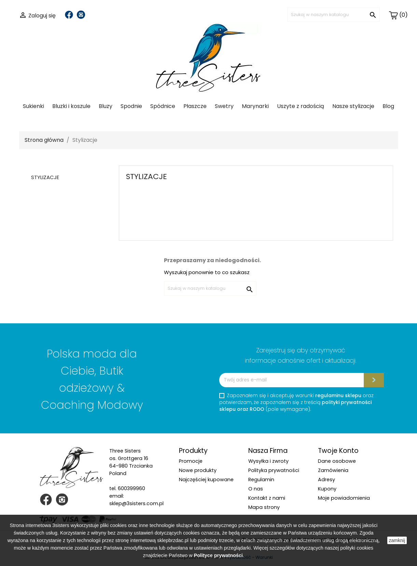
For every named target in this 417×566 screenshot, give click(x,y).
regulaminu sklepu (338, 395)
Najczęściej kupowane (206, 479)
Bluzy (105, 106)
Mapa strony (264, 507)
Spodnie (131, 106)
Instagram (81, 15)
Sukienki (33, 106)
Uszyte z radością (300, 106)
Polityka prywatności (273, 470)
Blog (388, 106)
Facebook (69, 15)
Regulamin (261, 479)
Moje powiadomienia (344, 498)
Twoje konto (338, 450)
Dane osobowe (337, 461)
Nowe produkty (198, 470)
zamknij (397, 540)
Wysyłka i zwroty (268, 461)
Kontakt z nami (266, 498)
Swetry (224, 106)
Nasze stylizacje (353, 106)
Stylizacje (45, 177)
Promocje (191, 461)
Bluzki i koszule (71, 106)
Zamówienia (333, 470)
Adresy (326, 479)
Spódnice (162, 106)
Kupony (327, 488)
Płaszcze (195, 106)
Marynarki (255, 106)
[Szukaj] (333, 15)
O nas (255, 488)
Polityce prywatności (218, 555)
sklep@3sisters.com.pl (136, 503)
